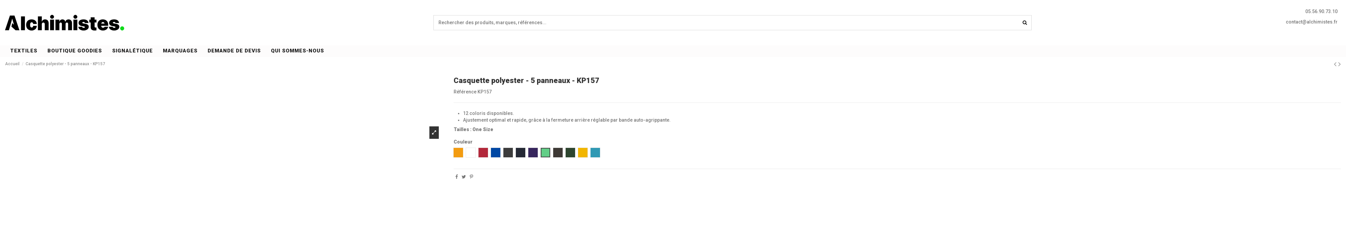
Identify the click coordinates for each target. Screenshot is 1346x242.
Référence (465, 91)
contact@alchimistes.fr (1312, 22)
